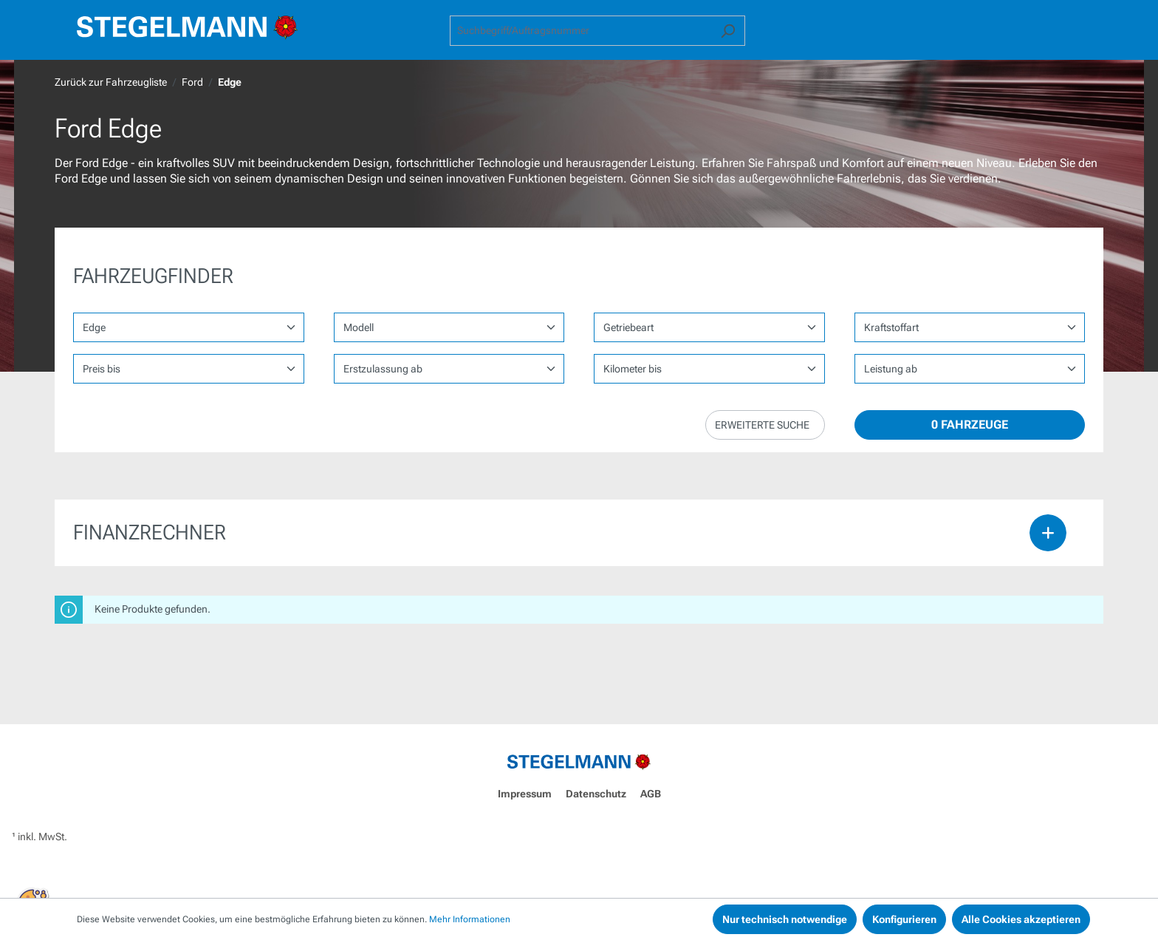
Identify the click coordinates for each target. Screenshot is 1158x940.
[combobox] (580, 31)
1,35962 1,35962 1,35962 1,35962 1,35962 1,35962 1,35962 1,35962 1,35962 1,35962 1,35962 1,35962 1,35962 (709, 369)
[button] (765, 425)
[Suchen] (727, 31)
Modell (358, 327)
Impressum (525, 794)
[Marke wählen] (188, 327)
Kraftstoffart (891, 327)
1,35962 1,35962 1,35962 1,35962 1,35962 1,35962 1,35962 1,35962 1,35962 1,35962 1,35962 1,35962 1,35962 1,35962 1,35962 (970, 369)
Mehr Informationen (469, 919)
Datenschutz (596, 794)
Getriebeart (628, 327)
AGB (650, 794)
